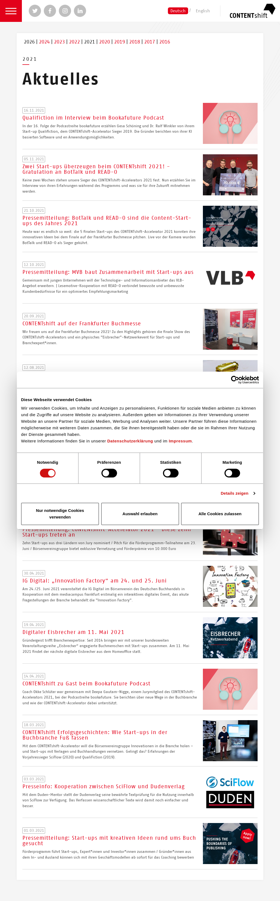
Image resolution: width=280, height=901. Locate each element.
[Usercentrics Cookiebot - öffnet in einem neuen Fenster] (235, 380)
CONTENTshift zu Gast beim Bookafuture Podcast (86, 683)
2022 (74, 42)
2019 (119, 42)
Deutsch (178, 10)
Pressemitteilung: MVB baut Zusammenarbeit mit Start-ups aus (108, 272)
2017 (149, 42)
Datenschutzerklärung (130, 441)
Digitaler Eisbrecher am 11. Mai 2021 (73, 632)
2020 (104, 42)
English (203, 10)
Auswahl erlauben (140, 513)
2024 (44, 42)
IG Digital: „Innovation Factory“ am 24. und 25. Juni (94, 581)
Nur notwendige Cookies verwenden (60, 513)
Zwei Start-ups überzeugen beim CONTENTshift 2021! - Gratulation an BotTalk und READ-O (96, 169)
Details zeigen (234, 493)
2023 (58, 42)
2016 (164, 42)
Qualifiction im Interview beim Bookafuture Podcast (93, 118)
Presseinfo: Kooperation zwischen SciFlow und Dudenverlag (103, 786)
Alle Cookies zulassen (220, 513)
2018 (134, 42)
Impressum (180, 441)
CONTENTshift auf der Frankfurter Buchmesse (81, 323)
